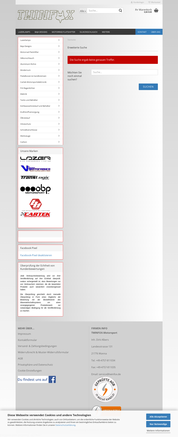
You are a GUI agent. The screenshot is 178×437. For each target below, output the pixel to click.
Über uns (155, 32)
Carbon (23, 142)
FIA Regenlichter (27, 88)
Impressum (24, 333)
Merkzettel (154, 2)
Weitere (106, 32)
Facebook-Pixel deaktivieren (36, 255)
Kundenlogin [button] (137, 2)
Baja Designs (41, 32)
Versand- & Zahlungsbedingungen (37, 346)
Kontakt (142, 32)
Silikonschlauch (88, 32)
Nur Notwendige (158, 424)
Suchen (148, 86)
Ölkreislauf (25, 118)
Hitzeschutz (25, 124)
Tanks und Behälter (29, 100)
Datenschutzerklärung (65, 425)
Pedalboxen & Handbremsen (33, 76)
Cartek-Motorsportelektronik (33, 82)
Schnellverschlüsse (28, 129)
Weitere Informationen (158, 430)
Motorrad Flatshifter (63, 32)
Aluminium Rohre (28, 64)
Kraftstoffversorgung (29, 112)
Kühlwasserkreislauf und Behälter (35, 106)
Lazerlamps (24, 32)
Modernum (25, 70)
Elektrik (23, 94)
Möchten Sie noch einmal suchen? (75, 76)
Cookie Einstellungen (30, 370)
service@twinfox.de (110, 374)
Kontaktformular (27, 340)
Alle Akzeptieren (158, 416)
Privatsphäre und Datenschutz (35, 364)
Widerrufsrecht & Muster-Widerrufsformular (43, 352)
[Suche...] (83, 10)
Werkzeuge (25, 136)
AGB (20, 358)
